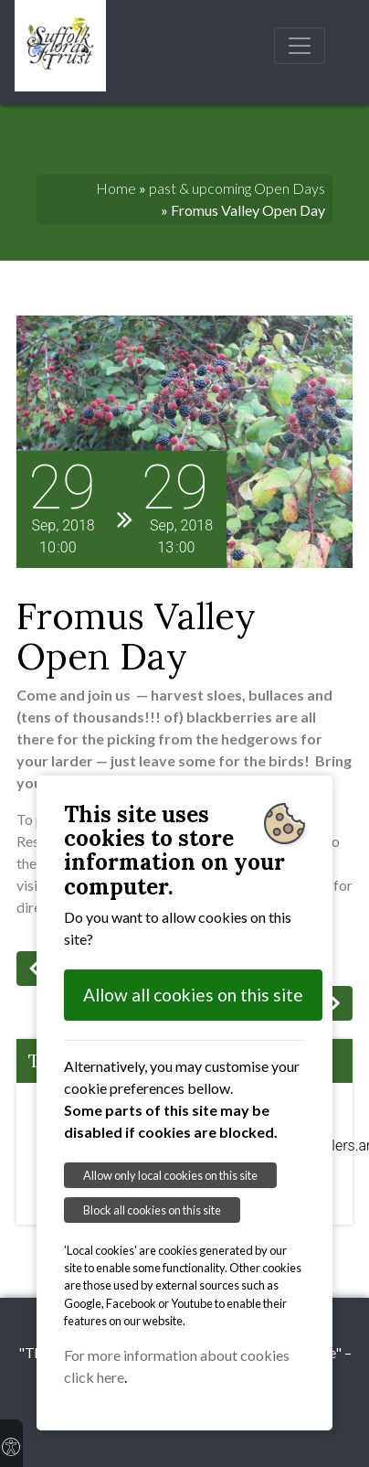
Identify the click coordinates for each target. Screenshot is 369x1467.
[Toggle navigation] (299, 45)
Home (116, 188)
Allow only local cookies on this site (170, 1175)
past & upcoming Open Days (237, 188)
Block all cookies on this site (152, 1210)
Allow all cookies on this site (193, 994)
